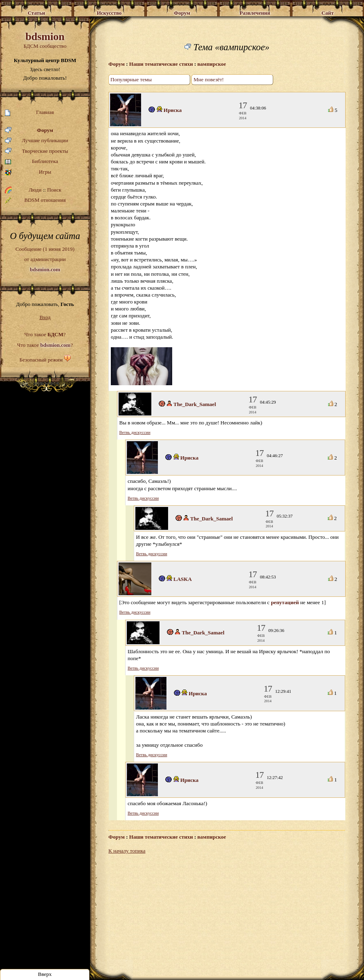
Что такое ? (44, 334)
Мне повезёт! (208, 79)
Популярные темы (131, 79)
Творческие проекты (36, 151)
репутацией (285, 602)
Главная (29, 112)
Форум (29, 130)
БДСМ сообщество (45, 40)
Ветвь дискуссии (135, 432)
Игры (28, 172)
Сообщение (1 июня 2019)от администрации (45, 259)
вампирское (212, 64)
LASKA (182, 579)
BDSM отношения (35, 200)
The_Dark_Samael (194, 404)
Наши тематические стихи (161, 64)
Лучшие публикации (36, 140)
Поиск (54, 190)
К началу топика (127, 851)
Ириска (173, 110)
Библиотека (31, 161)
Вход (44, 317)
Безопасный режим (41, 360)
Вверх (45, 974)
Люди (35, 190)
